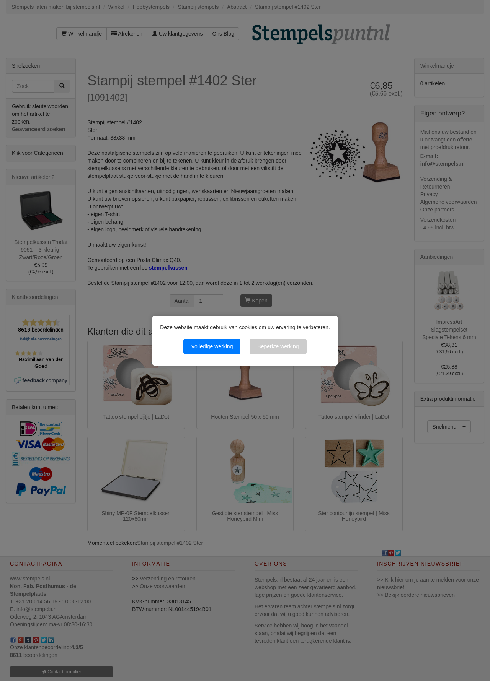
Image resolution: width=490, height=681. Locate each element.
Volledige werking (212, 346)
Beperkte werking (278, 346)
